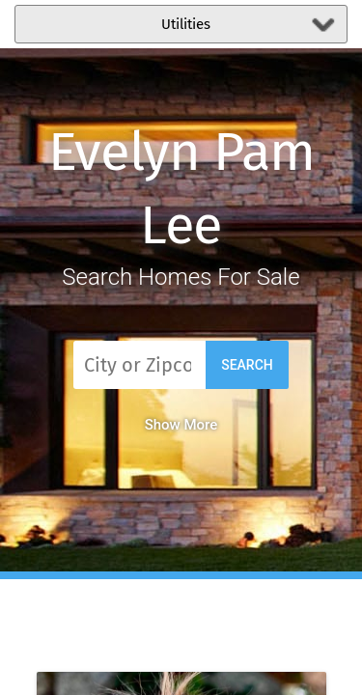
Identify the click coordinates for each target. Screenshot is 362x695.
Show (181, 424)
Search (247, 365)
